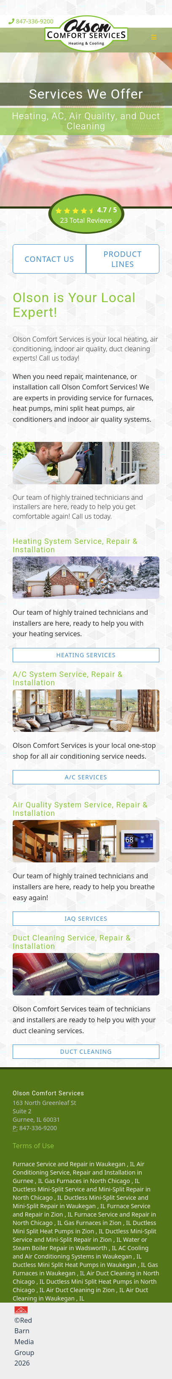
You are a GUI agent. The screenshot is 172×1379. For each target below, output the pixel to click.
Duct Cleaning (86, 1051)
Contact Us (49, 259)
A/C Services (86, 777)
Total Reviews (86, 220)
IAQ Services (86, 918)
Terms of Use (33, 1145)
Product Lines (123, 259)
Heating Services (86, 655)
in (75, 1164)
